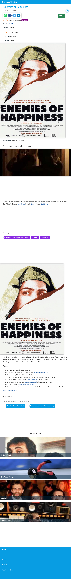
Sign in (61, 15)
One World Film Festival (27, 384)
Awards (35, 237)
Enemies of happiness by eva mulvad (17, 237)
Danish (33, 204)
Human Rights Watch (30, 382)
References (45, 237)
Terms (4, 555)
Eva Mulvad (12, 24)
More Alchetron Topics (10, 390)
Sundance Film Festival (41, 372)
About (4, 550)
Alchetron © (7, 570)
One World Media (32, 380)
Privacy (4, 560)
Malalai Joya (21, 204)
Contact (4, 565)
